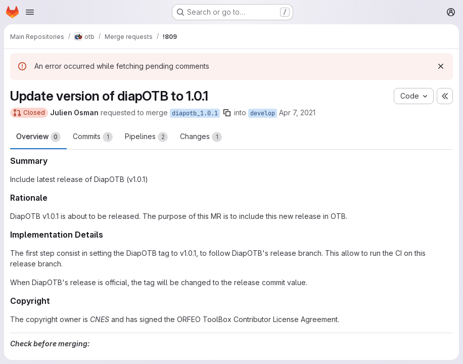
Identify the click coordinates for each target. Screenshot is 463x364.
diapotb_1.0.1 (195, 113)
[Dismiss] (441, 66)
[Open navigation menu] (30, 12)
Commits (93, 137)
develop (262, 113)
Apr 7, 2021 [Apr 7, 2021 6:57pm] (297, 112)
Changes (201, 137)
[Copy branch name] (227, 113)
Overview (38, 137)
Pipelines (146, 137)
